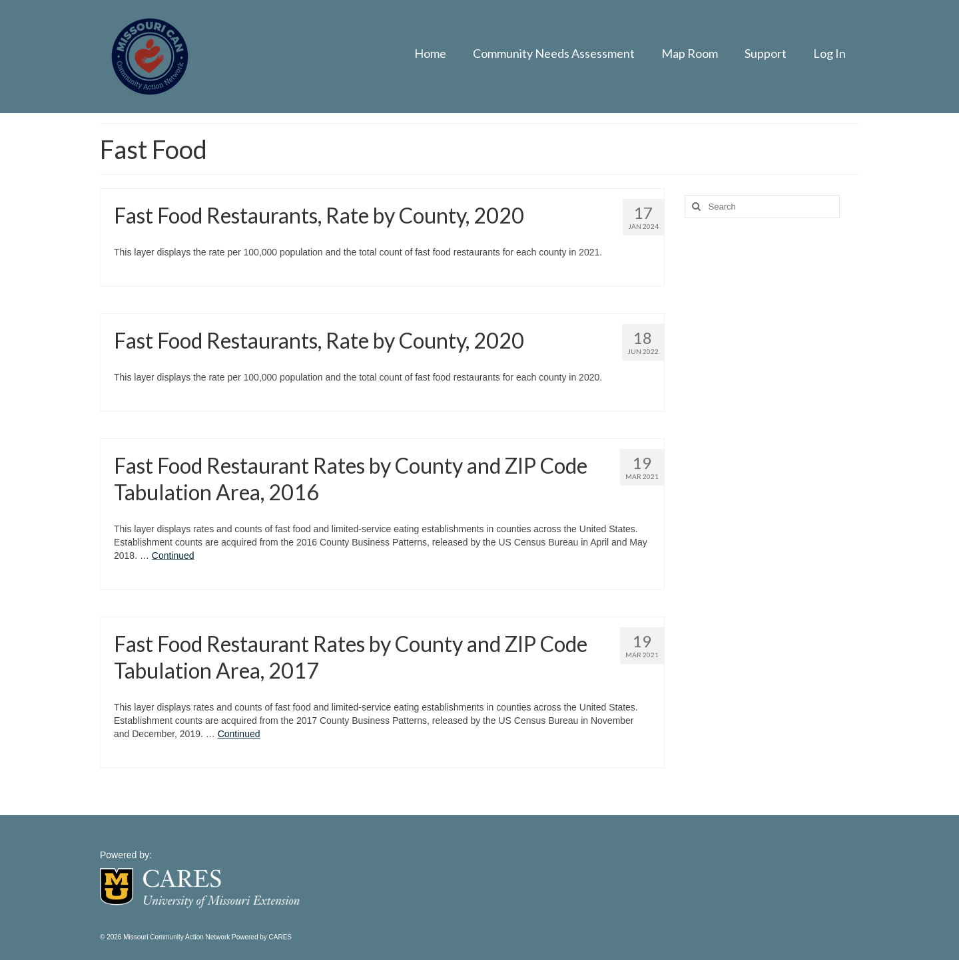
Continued (173, 555)
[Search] (695, 206)
